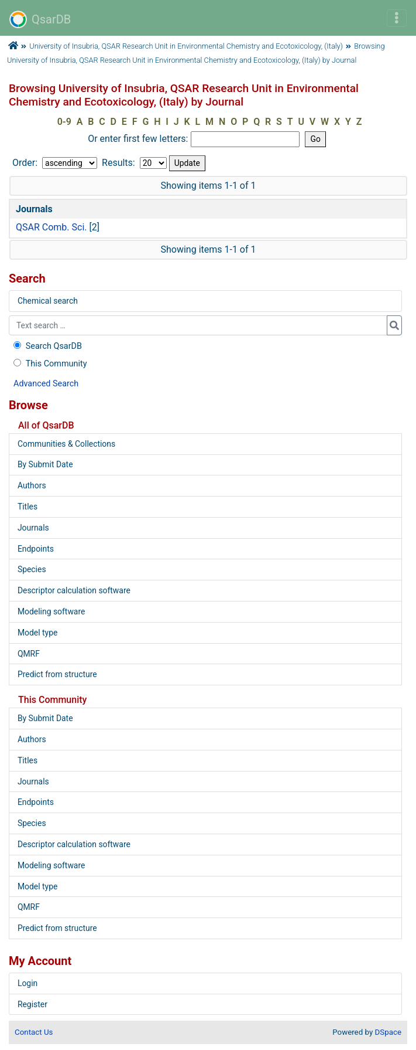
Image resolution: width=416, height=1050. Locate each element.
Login (27, 983)
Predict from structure (57, 674)
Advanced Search (45, 384)
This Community (49, 364)
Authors (32, 485)
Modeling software (51, 611)
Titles (27, 506)
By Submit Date (45, 464)
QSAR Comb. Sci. (51, 227)
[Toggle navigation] (397, 18)
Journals (33, 527)
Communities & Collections (66, 443)
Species (32, 569)
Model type (37, 632)
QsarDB (40, 19)
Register (32, 1004)
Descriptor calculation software (74, 590)
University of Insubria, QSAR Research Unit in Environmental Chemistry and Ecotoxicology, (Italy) (186, 46)
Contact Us (34, 1032)
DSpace (388, 1032)
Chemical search (48, 300)
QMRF (29, 653)
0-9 (64, 121)
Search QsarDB (46, 346)
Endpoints (36, 548)
